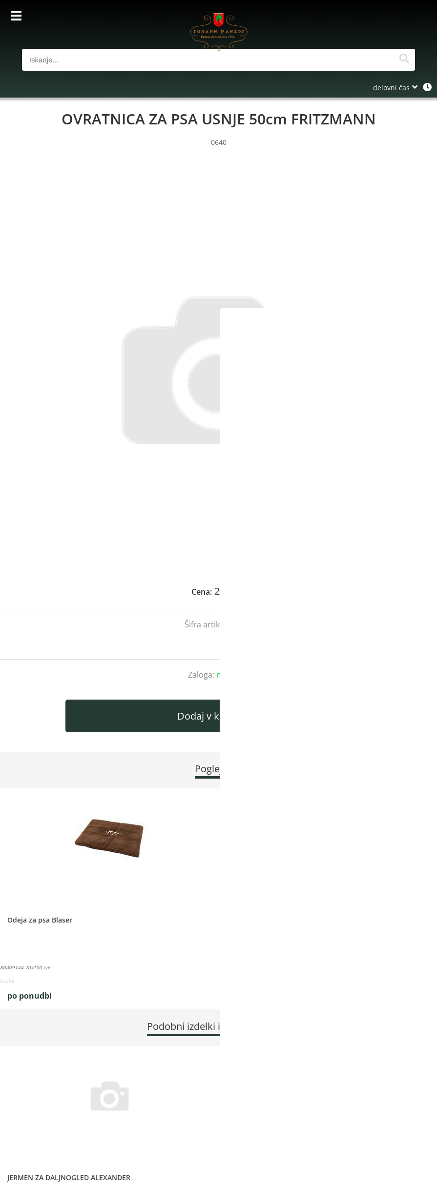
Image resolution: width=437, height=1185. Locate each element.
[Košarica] (405, 17)
